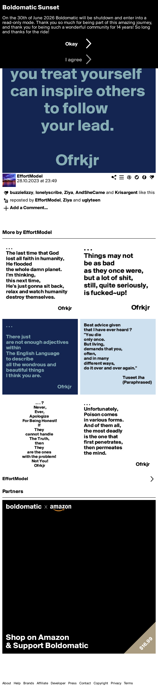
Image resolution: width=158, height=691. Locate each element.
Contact (85, 683)
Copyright (101, 683)
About (6, 683)
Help (17, 683)
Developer (58, 683)
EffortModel (30, 176)
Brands (28, 683)
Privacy (116, 683)
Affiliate (42, 683)
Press (72, 683)
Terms (128, 683)
